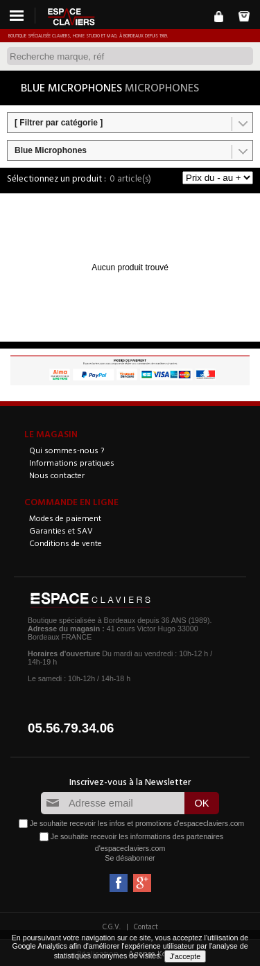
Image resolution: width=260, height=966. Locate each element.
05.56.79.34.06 (71, 728)
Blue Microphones (51, 150)
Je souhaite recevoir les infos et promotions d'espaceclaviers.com (137, 822)
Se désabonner (130, 858)
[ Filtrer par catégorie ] (59, 123)
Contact (146, 926)
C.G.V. (112, 926)
